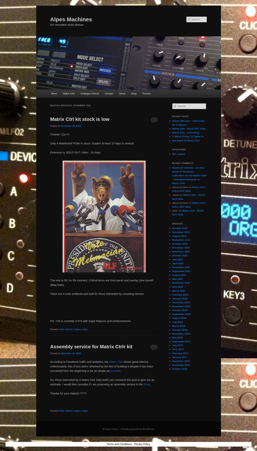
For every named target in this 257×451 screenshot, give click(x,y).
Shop (134, 93)
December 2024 (181, 232)
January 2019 (179, 329)
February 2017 (180, 353)
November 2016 (181, 365)
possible (115, 370)
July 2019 (177, 322)
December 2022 (181, 247)
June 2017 (178, 349)
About (122, 93)
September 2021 (181, 271)
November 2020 (181, 282)
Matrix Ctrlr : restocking (185, 132)
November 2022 (181, 251)
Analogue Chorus (90, 93)
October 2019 (179, 310)
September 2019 (181, 314)
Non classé (66, 329)
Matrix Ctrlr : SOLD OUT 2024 (189, 128)
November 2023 (181, 240)
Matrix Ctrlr (69, 93)
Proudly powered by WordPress (137, 429)
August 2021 (179, 275)
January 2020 (179, 298)
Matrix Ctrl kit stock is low (80, 119)
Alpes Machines (71, 19)
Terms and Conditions (119, 444)
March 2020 (178, 290)
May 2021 (177, 279)
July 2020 (177, 286)
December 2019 (181, 302)
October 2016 (179, 369)
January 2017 (179, 357)
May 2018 (177, 337)
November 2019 (181, 306)
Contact (109, 93)
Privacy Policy (110, 429)
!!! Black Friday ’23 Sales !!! (188, 136)
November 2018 (181, 333)
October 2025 (179, 228)
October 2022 (179, 255)
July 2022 (177, 259)
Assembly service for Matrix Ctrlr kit (91, 346)
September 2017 (181, 341)
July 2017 (177, 345)
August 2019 (179, 318)
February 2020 (180, 294)
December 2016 (181, 361)
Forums (146, 93)
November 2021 (181, 267)
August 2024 (179, 236)
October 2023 (179, 243)
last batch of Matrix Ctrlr (186, 140)
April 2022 (178, 263)
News (54, 93)
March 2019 (178, 326)
